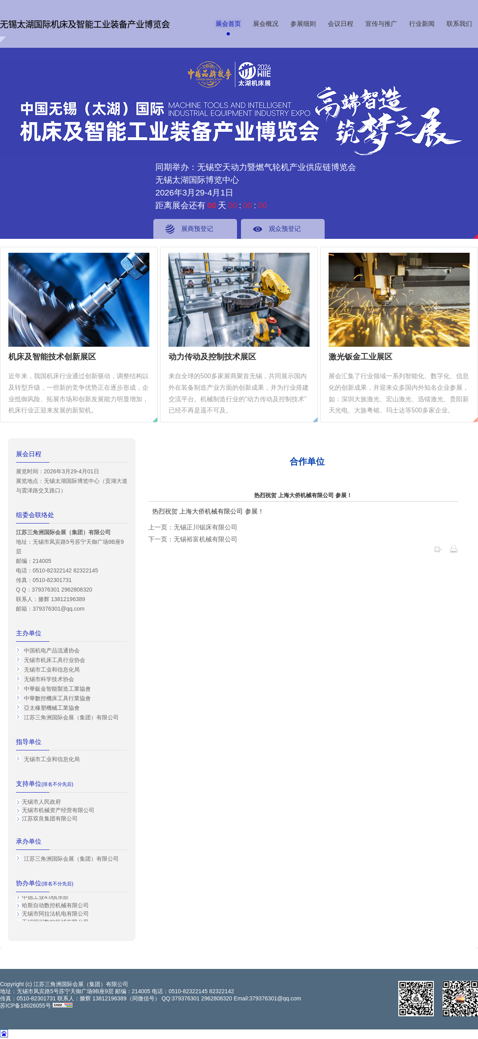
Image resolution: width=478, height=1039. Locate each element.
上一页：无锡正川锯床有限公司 (192, 527)
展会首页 (228, 23)
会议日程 (340, 23)
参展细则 (303, 23)
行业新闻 (422, 23)
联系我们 (459, 23)
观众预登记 (285, 228)
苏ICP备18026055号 (25, 1005)
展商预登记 (197, 228)
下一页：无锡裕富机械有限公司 (192, 539)
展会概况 (265, 23)
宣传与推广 (381, 23)
